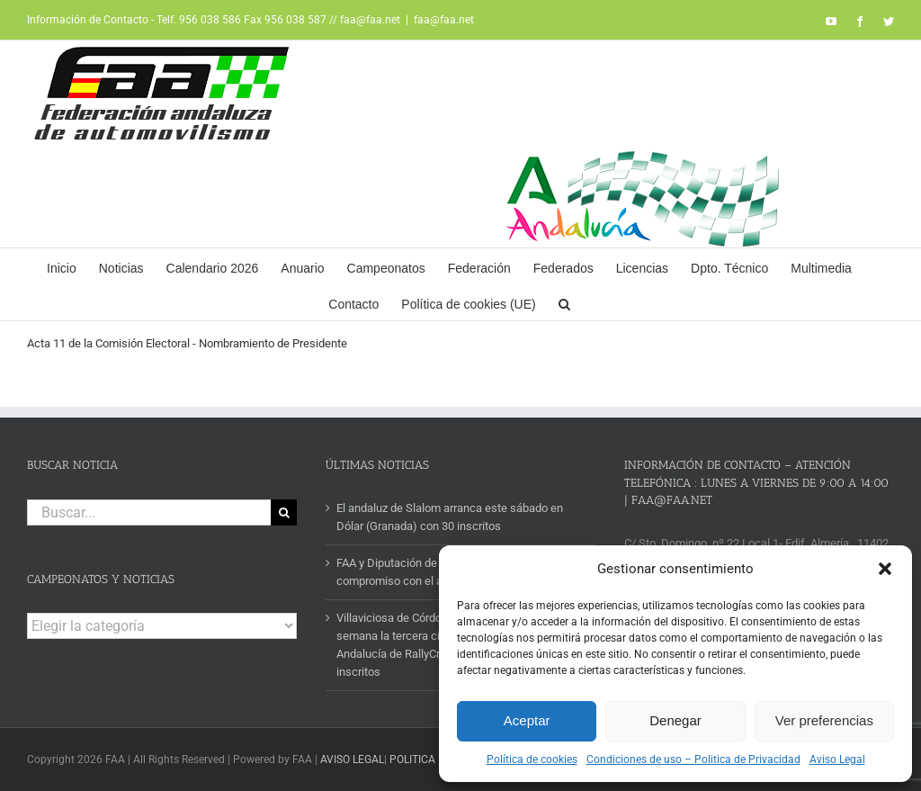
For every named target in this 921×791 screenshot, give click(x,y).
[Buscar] (284, 512)
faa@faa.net (444, 19)
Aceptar (527, 720)
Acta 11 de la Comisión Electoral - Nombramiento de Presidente (187, 343)
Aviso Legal (837, 759)
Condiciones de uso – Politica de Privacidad (693, 759)
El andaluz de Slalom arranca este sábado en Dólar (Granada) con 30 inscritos (449, 517)
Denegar (675, 720)
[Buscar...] (149, 512)
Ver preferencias (824, 720)
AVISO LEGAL (352, 759)
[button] (885, 569)
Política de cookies (532, 759)
